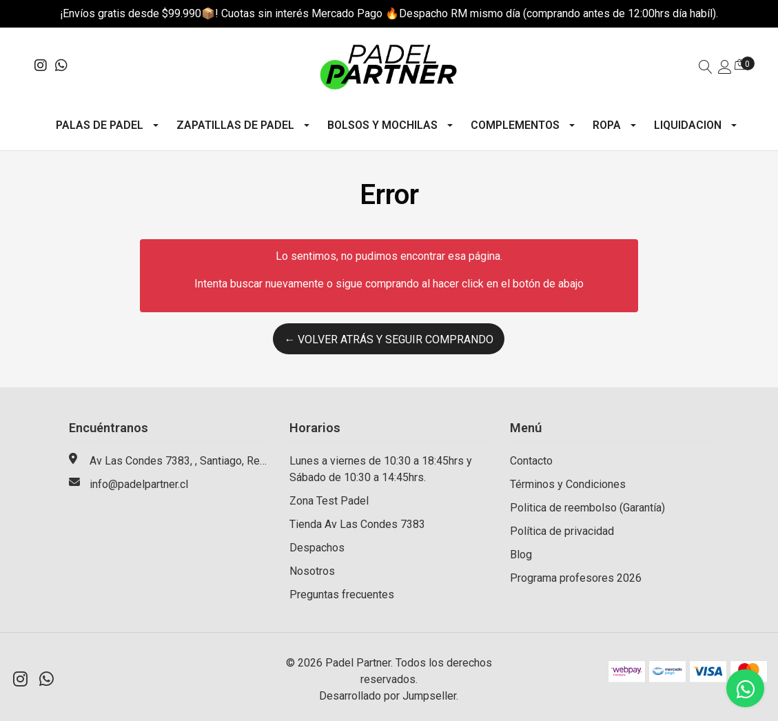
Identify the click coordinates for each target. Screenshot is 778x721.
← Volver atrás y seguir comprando (388, 339)
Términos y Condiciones (568, 484)
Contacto (531, 460)
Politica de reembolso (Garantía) (587, 507)
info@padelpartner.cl (139, 484)
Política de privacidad (562, 531)
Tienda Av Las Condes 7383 (357, 524)
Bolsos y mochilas (382, 125)
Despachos (317, 547)
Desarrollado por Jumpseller (387, 695)
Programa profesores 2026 (576, 578)
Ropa (607, 125)
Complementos (515, 125)
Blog (521, 554)
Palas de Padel (99, 125)
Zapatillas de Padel (235, 125)
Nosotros (312, 571)
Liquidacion (687, 125)
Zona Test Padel (329, 500)
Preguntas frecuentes (341, 594)
